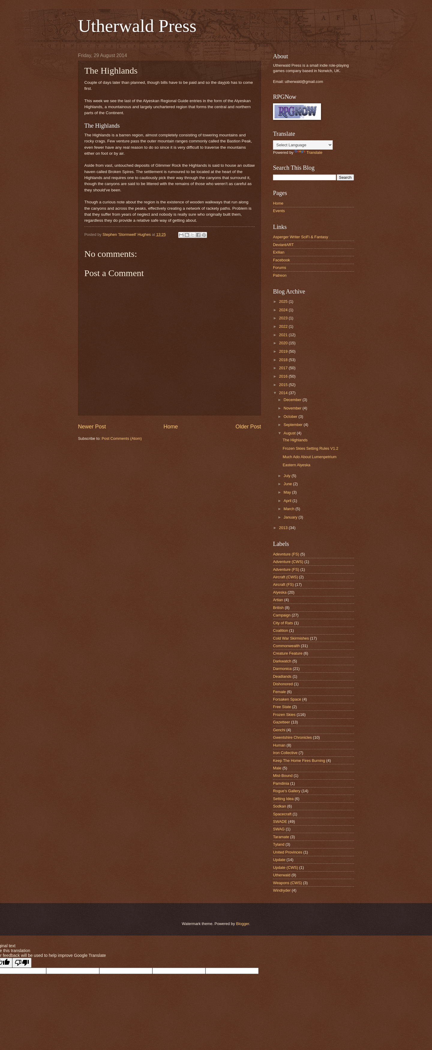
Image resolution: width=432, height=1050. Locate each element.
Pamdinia (281, 783)
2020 (284, 343)
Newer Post (92, 427)
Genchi (279, 730)
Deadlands (282, 676)
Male (277, 768)
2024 (284, 310)
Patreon (279, 275)
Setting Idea (283, 798)
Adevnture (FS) (286, 554)
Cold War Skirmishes (291, 638)
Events (279, 210)
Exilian (278, 252)
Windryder (282, 890)
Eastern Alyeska (296, 465)
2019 (284, 351)
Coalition (280, 630)
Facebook (281, 260)
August (290, 433)
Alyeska (279, 592)
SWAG (279, 829)
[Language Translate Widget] (303, 145)
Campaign (282, 615)
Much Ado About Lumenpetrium (310, 457)
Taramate (281, 837)
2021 (284, 335)
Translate (308, 152)
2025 (284, 301)
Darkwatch (282, 661)
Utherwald (281, 875)
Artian (278, 600)
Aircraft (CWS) (285, 577)
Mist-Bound (282, 775)
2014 (284, 393)
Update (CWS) (285, 867)
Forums (279, 267)
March (289, 509)
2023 (284, 318)
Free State (282, 707)
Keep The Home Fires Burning (299, 760)
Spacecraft (282, 814)
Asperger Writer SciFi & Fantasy (300, 237)
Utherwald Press (137, 26)
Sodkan (279, 806)
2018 (284, 360)
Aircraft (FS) (283, 584)
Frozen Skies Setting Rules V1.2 (310, 448)
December (293, 399)
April (288, 500)
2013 (284, 527)
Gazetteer (281, 722)
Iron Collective (285, 752)
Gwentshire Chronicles (292, 737)
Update (279, 859)
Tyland (278, 844)
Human (279, 745)
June (288, 484)
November (293, 408)
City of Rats (283, 623)
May (288, 492)
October (291, 416)
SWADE (280, 821)
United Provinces (287, 852)
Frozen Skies (284, 714)
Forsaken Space (287, 699)
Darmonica (282, 668)
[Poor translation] (22, 963)
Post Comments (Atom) (122, 438)
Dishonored (283, 684)
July (287, 475)
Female (279, 691)
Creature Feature (287, 653)
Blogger (242, 923)
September (294, 424)
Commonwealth (286, 646)
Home (171, 427)
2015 (284, 384)
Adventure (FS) (286, 569)
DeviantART (283, 244)
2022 (284, 326)
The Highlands (295, 440)
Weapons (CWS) (287, 883)
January (291, 517)
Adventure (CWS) (288, 561)
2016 (284, 376)
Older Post (248, 427)
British (278, 607)
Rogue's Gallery (286, 791)
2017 (284, 368)
